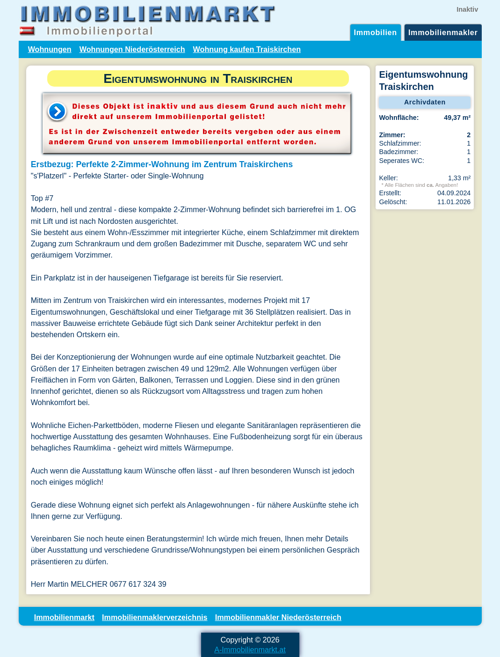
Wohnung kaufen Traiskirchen (247, 49)
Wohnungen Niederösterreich (132, 49)
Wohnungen (50, 49)
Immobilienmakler (443, 32)
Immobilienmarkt (64, 617)
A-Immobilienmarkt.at (250, 649)
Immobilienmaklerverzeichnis (154, 617)
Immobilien (375, 32)
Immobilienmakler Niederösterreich (278, 617)
